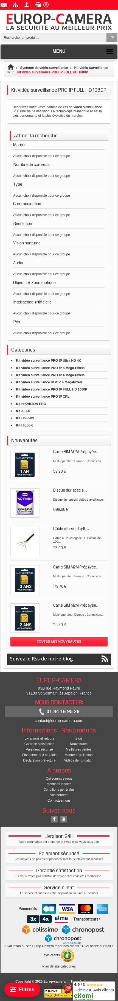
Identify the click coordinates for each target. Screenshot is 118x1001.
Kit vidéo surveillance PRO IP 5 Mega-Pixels (50, 368)
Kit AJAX (23, 411)
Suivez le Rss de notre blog (59, 658)
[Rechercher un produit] (54, 37)
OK (111, 37)
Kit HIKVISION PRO (31, 404)
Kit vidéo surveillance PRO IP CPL (42, 396)
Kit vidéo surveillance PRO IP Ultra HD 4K (48, 361)
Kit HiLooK (24, 425)
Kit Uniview (25, 418)
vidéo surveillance (87, 107)
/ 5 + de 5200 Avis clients (94, 990)
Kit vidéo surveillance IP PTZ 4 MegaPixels (49, 382)
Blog (78, 738)
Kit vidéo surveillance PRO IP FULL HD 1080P (51, 389)
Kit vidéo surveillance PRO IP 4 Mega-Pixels (50, 375)
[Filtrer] (22, 990)
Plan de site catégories (58, 966)
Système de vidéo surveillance (44, 68)
